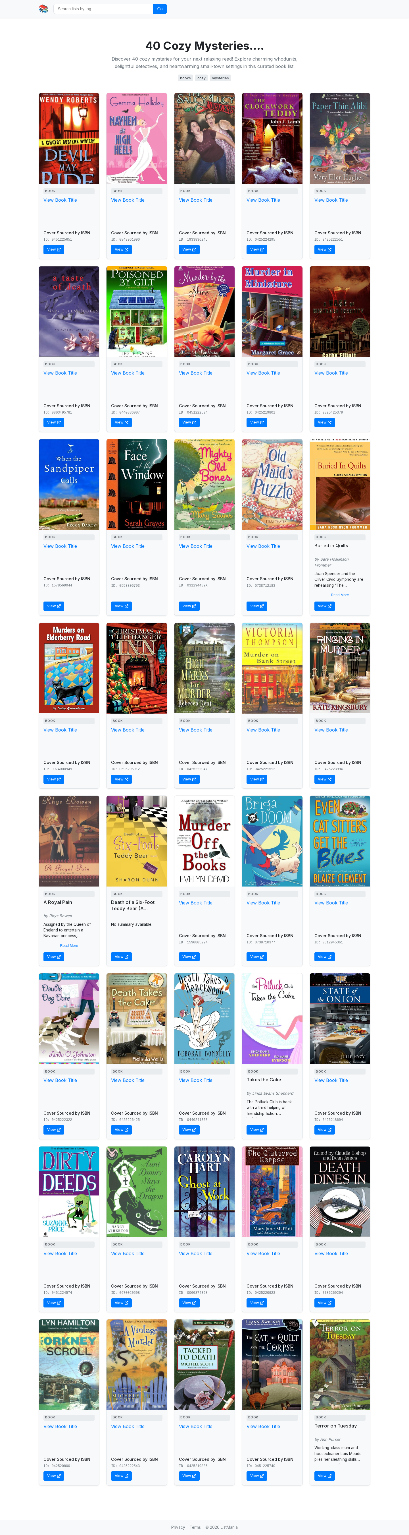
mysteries (220, 78)
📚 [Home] (44, 9)
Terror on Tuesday (335, 1426)
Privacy (178, 1527)
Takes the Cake (264, 1079)
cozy (201, 78)
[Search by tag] (103, 9)
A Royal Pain (57, 902)
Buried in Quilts (331, 545)
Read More (340, 595)
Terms (195, 1527)
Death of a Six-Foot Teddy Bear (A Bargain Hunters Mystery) (133, 911)
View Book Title (60, 200)
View (54, 249)
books (185, 78)
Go (159, 9)
